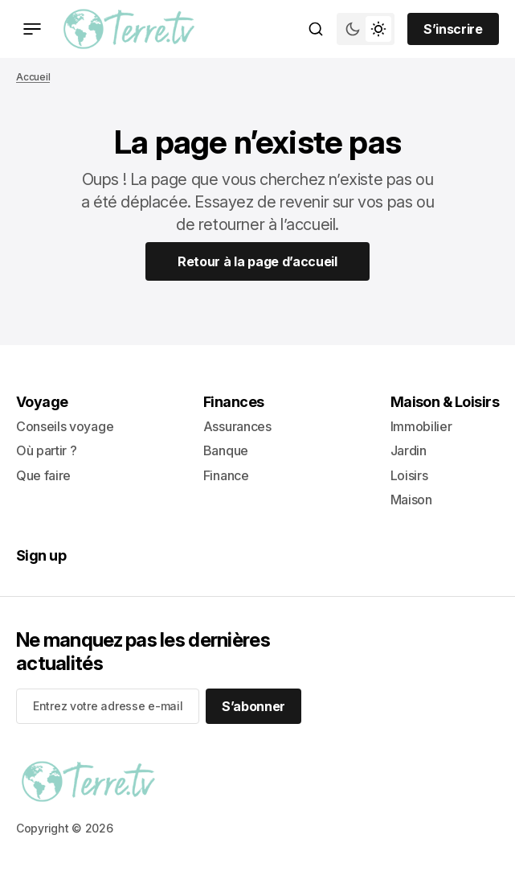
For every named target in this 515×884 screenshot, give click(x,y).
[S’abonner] (253, 706)
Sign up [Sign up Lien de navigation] (41, 555)
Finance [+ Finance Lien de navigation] (226, 475)
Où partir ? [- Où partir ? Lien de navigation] (46, 450)
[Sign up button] (453, 29)
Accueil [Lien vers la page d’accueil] (33, 77)
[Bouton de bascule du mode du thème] (365, 29)
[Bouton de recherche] (316, 29)
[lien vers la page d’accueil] (129, 29)
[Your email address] (107, 706)
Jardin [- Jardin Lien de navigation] (408, 450)
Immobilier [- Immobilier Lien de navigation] (421, 426)
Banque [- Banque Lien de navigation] (225, 450)
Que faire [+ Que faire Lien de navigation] (43, 475)
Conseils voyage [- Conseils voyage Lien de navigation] (64, 426)
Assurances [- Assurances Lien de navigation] (237, 426)
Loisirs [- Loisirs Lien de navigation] (409, 475)
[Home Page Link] (257, 261)
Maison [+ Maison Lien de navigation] (411, 499)
